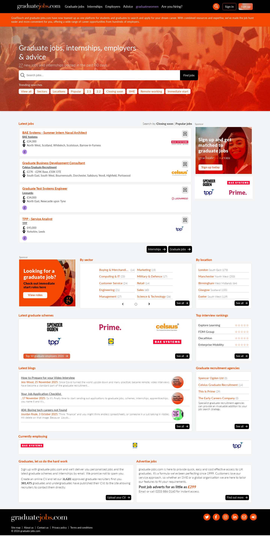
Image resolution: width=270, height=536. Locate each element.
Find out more (237, 497)
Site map (15, 528)
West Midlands (223, 283)
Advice (128, 6)
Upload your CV (118, 497)
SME (132, 91)
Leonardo (27, 192)
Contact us (43, 528)
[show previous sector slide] (122, 304)
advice (36, 56)
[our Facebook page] (213, 517)
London (203, 269)
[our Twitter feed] (202, 517)
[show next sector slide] (149, 304)
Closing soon (114, 91)
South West (214, 296)
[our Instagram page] (223, 517)
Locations (59, 91)
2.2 (99, 91)
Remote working (151, 91)
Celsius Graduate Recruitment (39, 167)
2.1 (89, 91)
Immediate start (178, 91)
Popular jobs (184, 123)
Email (142, 491)
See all (182, 303)
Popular (76, 91)
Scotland (215, 290)
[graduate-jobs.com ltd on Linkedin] (233, 517)
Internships (94, 6)
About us (29, 528)
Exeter (202, 296)
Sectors (42, 91)
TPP (24, 223)
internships (86, 47)
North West (221, 276)
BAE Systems (30, 136)
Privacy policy (59, 528)
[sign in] (253, 517)
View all (26, 91)
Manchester (206, 276)
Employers (112, 6)
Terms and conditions (81, 528)
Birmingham (206, 283)
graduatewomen (147, 6)
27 (21, 65)
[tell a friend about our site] (243, 517)
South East (215, 269)
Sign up (245, 6)
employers (125, 47)
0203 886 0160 (165, 491)
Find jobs (189, 75)
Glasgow (204, 290)
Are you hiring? (171, 6)
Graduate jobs (74, 6)
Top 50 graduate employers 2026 (47, 356)
